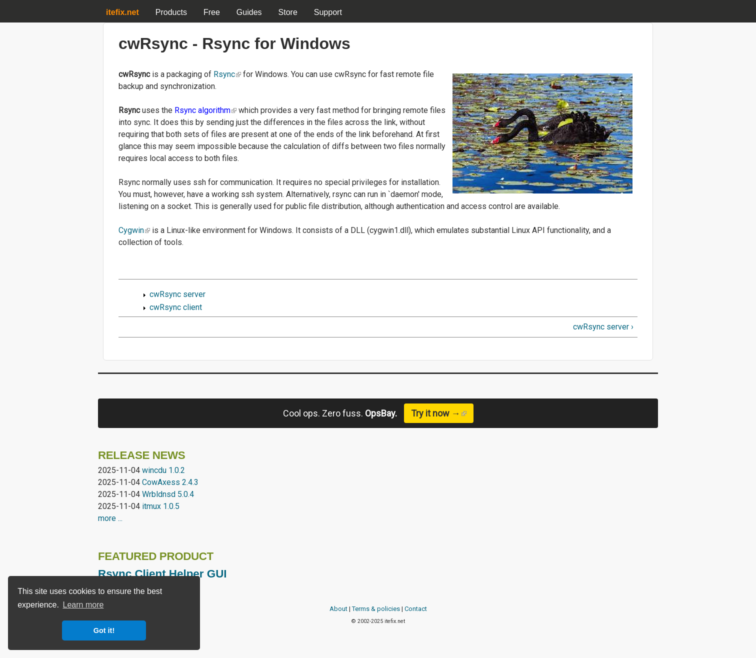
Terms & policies (376, 608)
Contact (415, 608)
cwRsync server (178, 294)
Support (328, 12)
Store (288, 12)
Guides (249, 12)
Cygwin (134, 230)
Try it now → (442, 413)
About (339, 608)
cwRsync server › (603, 327)
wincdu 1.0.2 (163, 470)
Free (212, 12)
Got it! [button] (104, 630)
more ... (110, 518)
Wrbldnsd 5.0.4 (168, 494)
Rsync (227, 74)
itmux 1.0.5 (161, 506)
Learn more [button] (83, 604)
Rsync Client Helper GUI (162, 574)
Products (171, 12)
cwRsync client (176, 307)
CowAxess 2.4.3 (170, 482)
